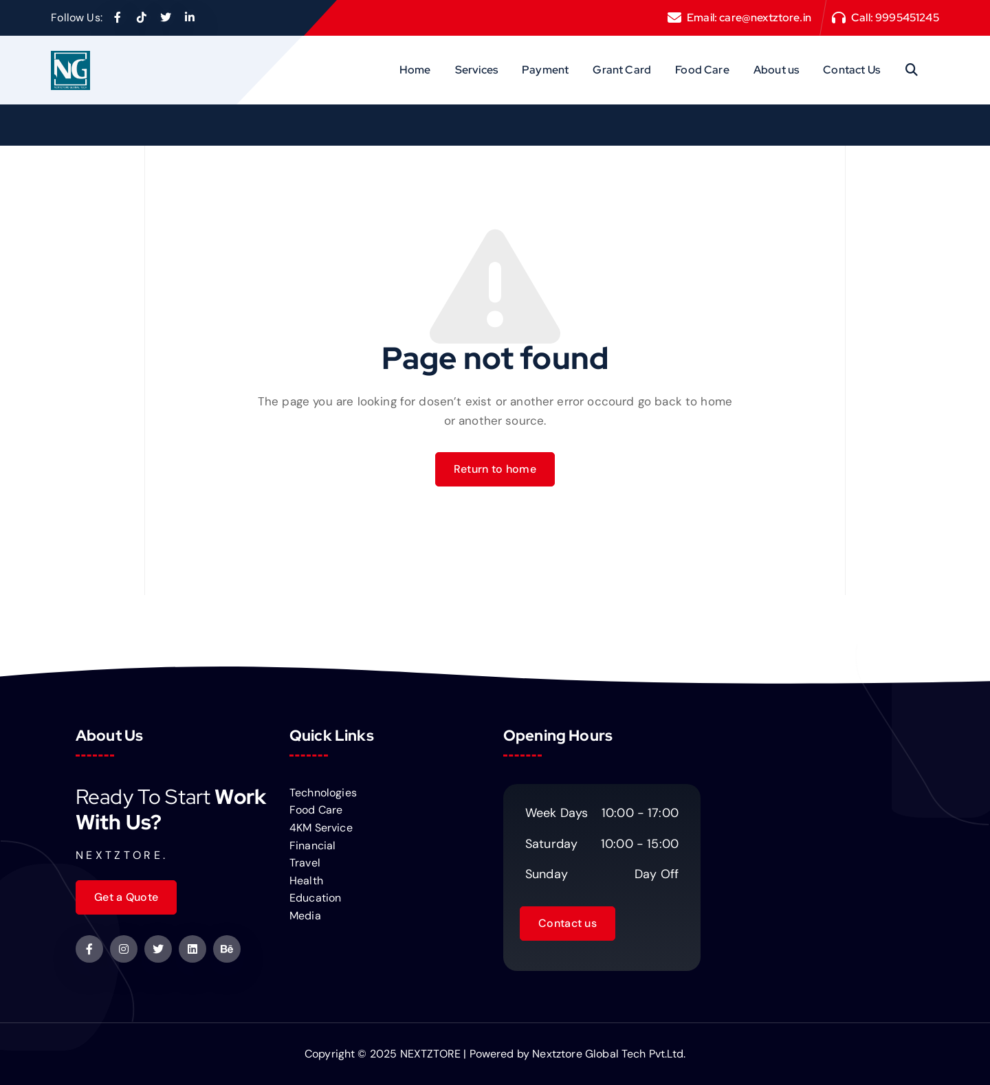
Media (305, 915)
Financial (312, 845)
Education (315, 898)
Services (476, 70)
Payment (545, 70)
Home (415, 70)
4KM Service (321, 827)
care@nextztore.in (765, 17)
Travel (304, 862)
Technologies (323, 792)
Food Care (702, 70)
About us (776, 70)
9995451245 (907, 17)
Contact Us (851, 70)
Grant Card (622, 70)
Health (306, 880)
